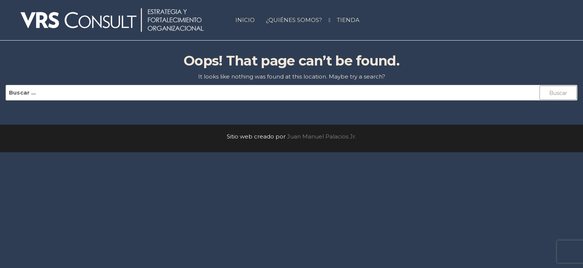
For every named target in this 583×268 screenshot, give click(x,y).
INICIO (245, 19)
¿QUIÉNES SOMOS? (294, 19)
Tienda (348, 19)
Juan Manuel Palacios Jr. (321, 136)
